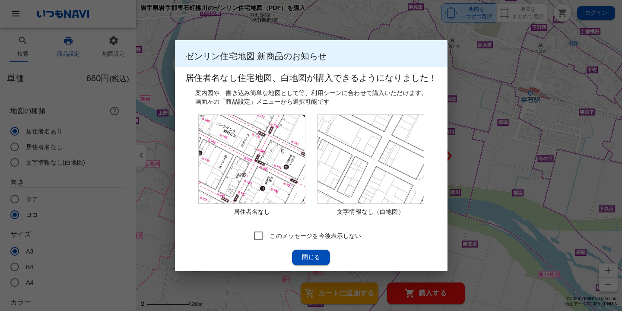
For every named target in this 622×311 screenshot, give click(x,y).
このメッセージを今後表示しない (315, 235)
